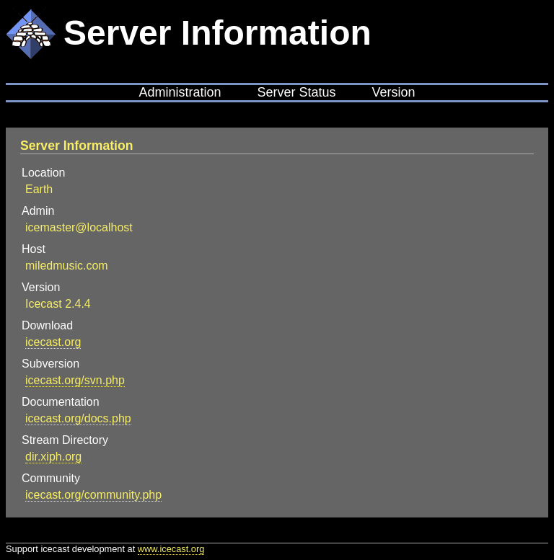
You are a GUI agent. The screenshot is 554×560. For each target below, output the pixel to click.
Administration (179, 92)
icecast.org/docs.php (78, 418)
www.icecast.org (171, 548)
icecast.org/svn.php (75, 380)
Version (394, 92)
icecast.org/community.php (93, 495)
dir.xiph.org (53, 456)
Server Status (296, 92)
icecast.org (53, 342)
